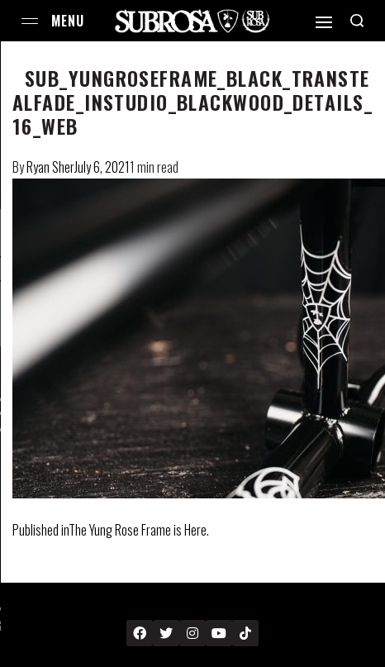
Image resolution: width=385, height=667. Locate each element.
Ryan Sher (50, 167)
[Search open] (356, 20)
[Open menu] (30, 21)
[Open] (324, 22)
